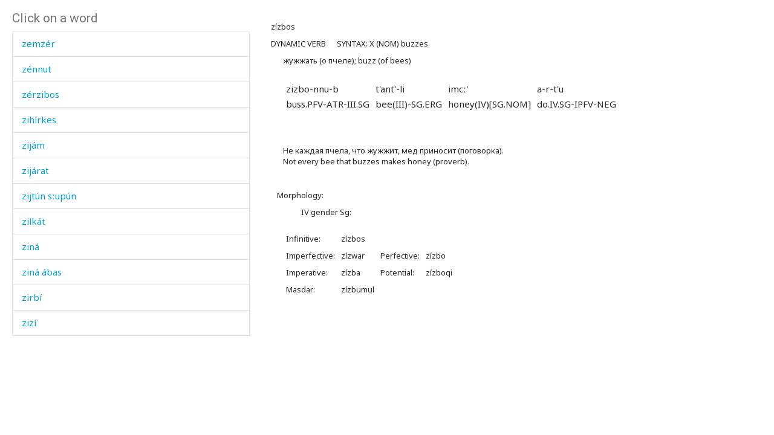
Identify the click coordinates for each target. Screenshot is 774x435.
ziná (30, 246)
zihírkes (39, 120)
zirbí (32, 297)
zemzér (38, 43)
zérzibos (40, 94)
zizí (29, 323)
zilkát (33, 221)
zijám (33, 145)
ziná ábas (42, 272)
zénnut (36, 69)
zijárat (35, 170)
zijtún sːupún (49, 196)
